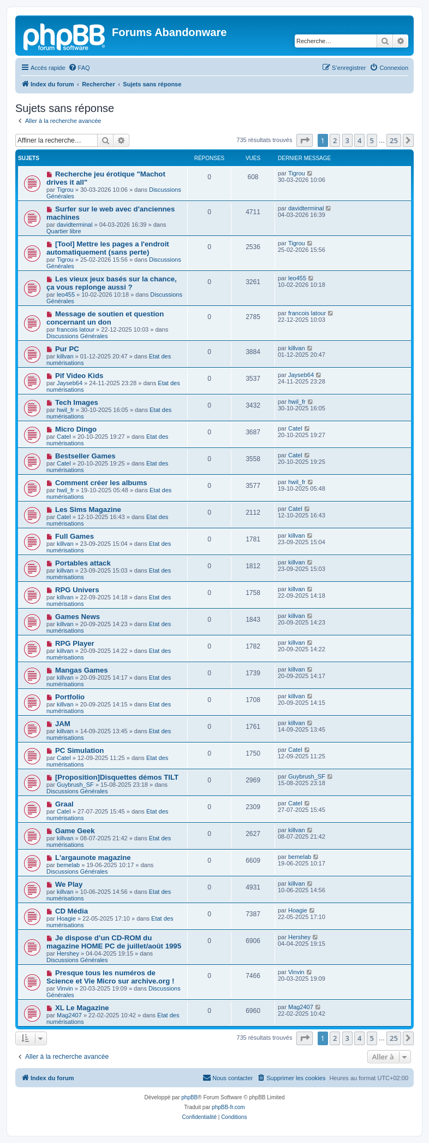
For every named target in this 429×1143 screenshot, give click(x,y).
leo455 (66, 294)
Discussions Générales (77, 336)
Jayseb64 (69, 383)
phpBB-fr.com (228, 1107)
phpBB (189, 1097)
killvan (65, 356)
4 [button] (359, 140)
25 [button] (394, 140)
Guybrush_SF (75, 784)
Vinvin (65, 988)
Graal (64, 804)
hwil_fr (65, 409)
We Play (68, 884)
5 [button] (372, 140)
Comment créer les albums (101, 483)
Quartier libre (63, 231)
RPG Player (74, 643)
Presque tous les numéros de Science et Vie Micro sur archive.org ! (110, 977)
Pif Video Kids (79, 376)
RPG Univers (77, 590)
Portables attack (83, 563)
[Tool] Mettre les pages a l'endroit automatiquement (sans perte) (107, 248)
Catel (64, 436)
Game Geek (75, 831)
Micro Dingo (76, 429)
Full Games (74, 536)
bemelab (68, 865)
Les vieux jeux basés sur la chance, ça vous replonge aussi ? (111, 283)
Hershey (68, 953)
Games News (77, 616)
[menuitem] (79, 67)
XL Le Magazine (82, 1008)
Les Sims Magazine (88, 509)
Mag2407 (69, 1015)
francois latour (75, 329)
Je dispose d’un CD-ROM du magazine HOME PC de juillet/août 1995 (113, 942)
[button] (304, 140)
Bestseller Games (85, 456)
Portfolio (70, 697)
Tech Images (76, 402)
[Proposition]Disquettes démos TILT (116, 777)
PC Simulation (79, 750)
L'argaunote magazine (93, 857)
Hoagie (66, 918)
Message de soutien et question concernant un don (105, 318)
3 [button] (347, 140)
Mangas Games (81, 670)
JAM (62, 724)
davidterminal (74, 224)
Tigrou (65, 189)
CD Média (71, 911)
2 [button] (335, 140)
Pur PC (67, 349)
